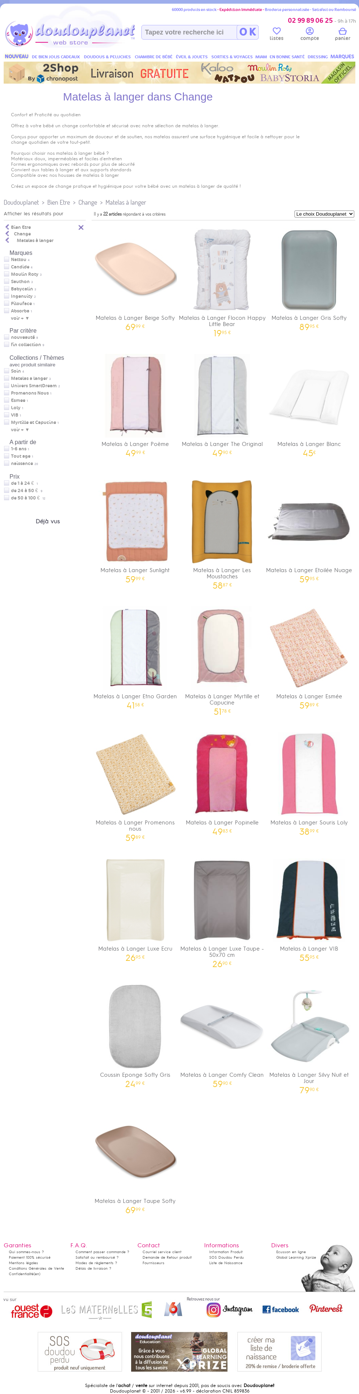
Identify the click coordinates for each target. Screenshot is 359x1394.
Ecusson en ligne (291, 1252)
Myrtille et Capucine (33, 422)
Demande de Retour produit (167, 1257)
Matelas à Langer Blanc (309, 403)
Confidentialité (21, 1274)
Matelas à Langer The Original (222, 403)
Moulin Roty (24, 274)
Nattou (18, 260)
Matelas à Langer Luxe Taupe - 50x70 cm (222, 911)
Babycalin (22, 289)
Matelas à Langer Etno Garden (135, 655)
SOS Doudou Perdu (226, 1257)
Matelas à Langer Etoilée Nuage (309, 529)
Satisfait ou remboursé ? (97, 1257)
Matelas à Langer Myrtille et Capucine (222, 658)
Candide (20, 267)
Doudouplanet (21, 202)
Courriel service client (162, 1252)
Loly (16, 408)
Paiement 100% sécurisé (30, 1257)
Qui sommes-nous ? (26, 1252)
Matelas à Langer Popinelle (222, 781)
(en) (37, 1274)
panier (342, 35)
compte (309, 35)
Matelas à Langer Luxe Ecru (135, 907)
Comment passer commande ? (102, 1252)
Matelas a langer (29, 378)
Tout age (20, 456)
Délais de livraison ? (93, 1268)
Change (87, 202)
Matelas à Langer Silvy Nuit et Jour (309, 1037)
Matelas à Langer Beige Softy (135, 277)
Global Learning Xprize (296, 1257)
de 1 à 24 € (24, 483)
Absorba (20, 311)
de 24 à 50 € (26, 491)
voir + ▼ (20, 318)
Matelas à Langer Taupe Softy (135, 1160)
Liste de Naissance (226, 1263)
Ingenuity (22, 296)
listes (277, 35)
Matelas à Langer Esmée (309, 655)
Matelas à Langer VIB (309, 907)
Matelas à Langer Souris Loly (309, 781)
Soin (16, 371)
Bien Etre (58, 202)
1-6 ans (18, 449)
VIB (14, 415)
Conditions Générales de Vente (36, 1268)
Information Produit (226, 1252)
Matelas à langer (126, 202)
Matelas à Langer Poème (135, 403)
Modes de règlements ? (96, 1263)
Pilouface (21, 304)
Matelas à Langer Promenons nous (135, 784)
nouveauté (23, 337)
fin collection (26, 345)
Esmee (18, 400)
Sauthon (20, 282)
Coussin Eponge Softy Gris (135, 1034)
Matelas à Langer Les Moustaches (222, 532)
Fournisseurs (153, 1263)
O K (247, 32)
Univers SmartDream (34, 386)
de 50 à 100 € (28, 498)
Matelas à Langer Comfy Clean (222, 1034)
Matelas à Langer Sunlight (135, 529)
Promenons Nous (30, 393)
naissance (22, 464)
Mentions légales (23, 1263)
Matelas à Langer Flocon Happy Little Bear (222, 280)
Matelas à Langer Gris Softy (309, 277)
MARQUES (342, 57)
